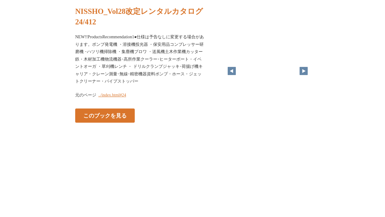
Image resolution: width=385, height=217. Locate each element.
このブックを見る (105, 115)
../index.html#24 (112, 95)
